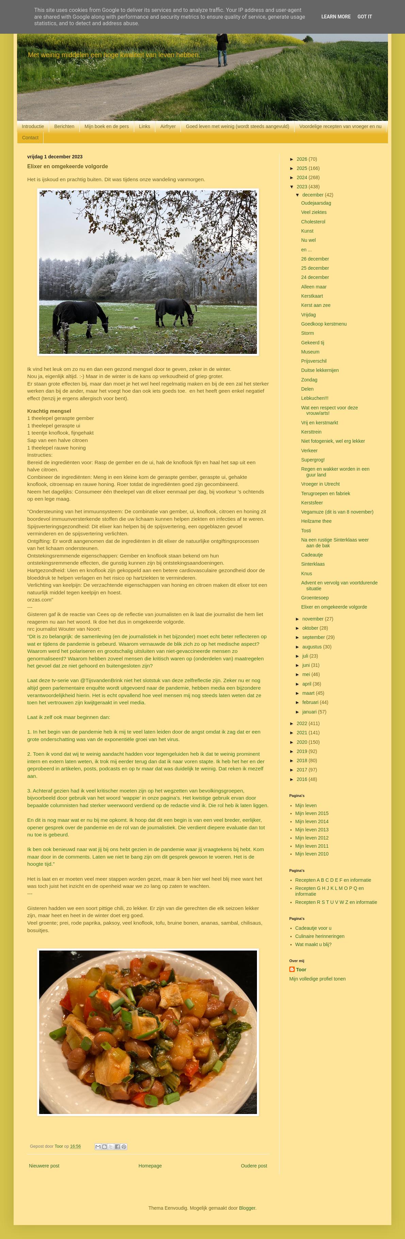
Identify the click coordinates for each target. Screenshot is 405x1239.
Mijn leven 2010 (312, 854)
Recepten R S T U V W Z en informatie (336, 902)
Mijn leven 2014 (312, 821)
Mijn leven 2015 (312, 813)
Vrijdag (308, 314)
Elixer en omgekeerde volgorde (334, 607)
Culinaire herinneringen (320, 936)
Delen (307, 389)
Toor (301, 969)
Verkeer (309, 450)
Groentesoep (315, 597)
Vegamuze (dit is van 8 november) (337, 512)
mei (306, 674)
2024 (303, 177)
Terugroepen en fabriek (325, 493)
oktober (311, 628)
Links (144, 126)
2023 (303, 186)
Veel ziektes (314, 212)
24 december (315, 277)
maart (309, 693)
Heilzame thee (316, 521)
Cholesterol (313, 221)
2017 (303, 769)
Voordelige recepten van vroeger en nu (340, 126)
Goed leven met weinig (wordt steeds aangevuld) (237, 126)
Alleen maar (314, 286)
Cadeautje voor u (313, 928)
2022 (303, 723)
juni (306, 665)
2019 (303, 751)
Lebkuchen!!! (314, 398)
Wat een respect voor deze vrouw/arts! (329, 410)
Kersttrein (311, 432)
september (314, 637)
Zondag (309, 379)
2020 (303, 742)
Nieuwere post (44, 1166)
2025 (303, 168)
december (313, 195)
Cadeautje (312, 555)
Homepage (150, 1166)
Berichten (64, 126)
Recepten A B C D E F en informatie (333, 880)
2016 (303, 779)
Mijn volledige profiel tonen (317, 979)
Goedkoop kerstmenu (324, 324)
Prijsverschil (314, 361)
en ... (306, 249)
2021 (303, 732)
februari (311, 702)
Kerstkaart (312, 296)
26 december (315, 259)
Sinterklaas (313, 564)
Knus (306, 573)
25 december (315, 268)
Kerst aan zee (315, 305)
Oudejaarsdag (316, 203)
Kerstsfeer (312, 502)
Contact (30, 137)
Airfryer (168, 126)
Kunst (307, 231)
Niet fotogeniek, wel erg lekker (333, 441)
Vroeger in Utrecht (320, 484)
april (307, 684)
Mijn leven (306, 805)
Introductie (33, 126)
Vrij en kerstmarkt (319, 422)
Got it (364, 16)
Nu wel (308, 240)
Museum (310, 352)
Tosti (306, 530)
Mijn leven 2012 (312, 838)
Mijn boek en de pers (107, 126)
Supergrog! (313, 459)
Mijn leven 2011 (312, 846)
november (313, 619)
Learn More (336, 16)
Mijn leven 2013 (312, 829)
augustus (312, 646)
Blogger (247, 1208)
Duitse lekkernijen (320, 370)
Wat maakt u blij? (313, 944)
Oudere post (254, 1166)
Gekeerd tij (312, 342)
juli (305, 656)
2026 (303, 159)
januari (310, 712)
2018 (303, 760)
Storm (307, 333)
